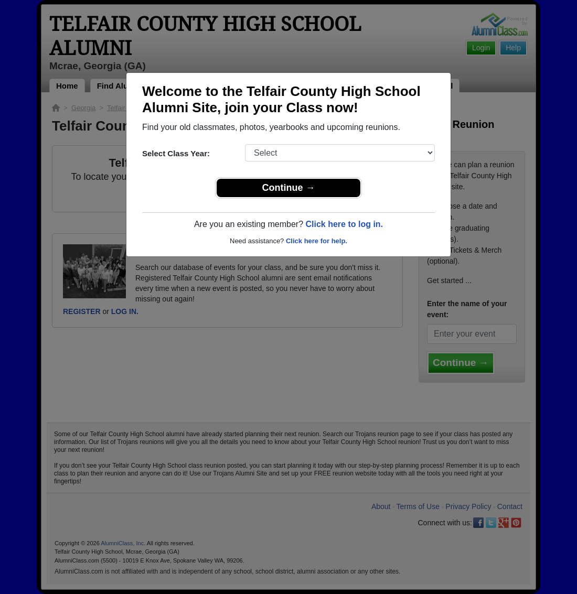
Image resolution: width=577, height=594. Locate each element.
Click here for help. (316, 241)
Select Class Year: (176, 153)
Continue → (288, 187)
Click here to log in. (344, 224)
